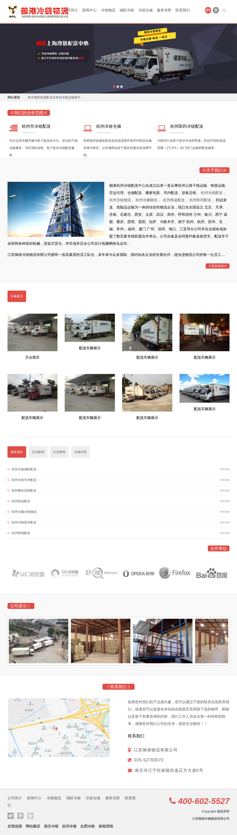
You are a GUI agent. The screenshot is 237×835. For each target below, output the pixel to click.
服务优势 (164, 10)
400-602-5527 (203, 801)
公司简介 (71, 10)
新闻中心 (89, 10)
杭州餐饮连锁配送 (24, 490)
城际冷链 (127, 10)
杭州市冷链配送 (36, 126)
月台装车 (32, 357)
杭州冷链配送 (212, 193)
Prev (15, 641)
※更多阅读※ (217, 266)
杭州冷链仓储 (108, 126)
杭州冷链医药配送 (24, 522)
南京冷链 (51, 826)
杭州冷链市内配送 (24, 480)
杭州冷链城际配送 (24, 469)
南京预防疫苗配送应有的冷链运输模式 (54, 97)
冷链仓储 (145, 10)
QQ (30, 816)
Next (221, 641)
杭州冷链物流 (120, 200)
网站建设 (33, 826)
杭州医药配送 (200, 200)
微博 (11, 816)
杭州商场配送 (21, 533)
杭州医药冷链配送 (186, 126)
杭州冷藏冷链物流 (24, 512)
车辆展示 (17, 296)
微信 (20, 816)
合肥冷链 (87, 826)
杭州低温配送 (21, 501)
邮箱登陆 (106, 826)
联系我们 (182, 10)
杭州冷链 (69, 826)
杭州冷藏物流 (147, 200)
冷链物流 (108, 10)
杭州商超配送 (174, 200)
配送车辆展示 (90, 348)
